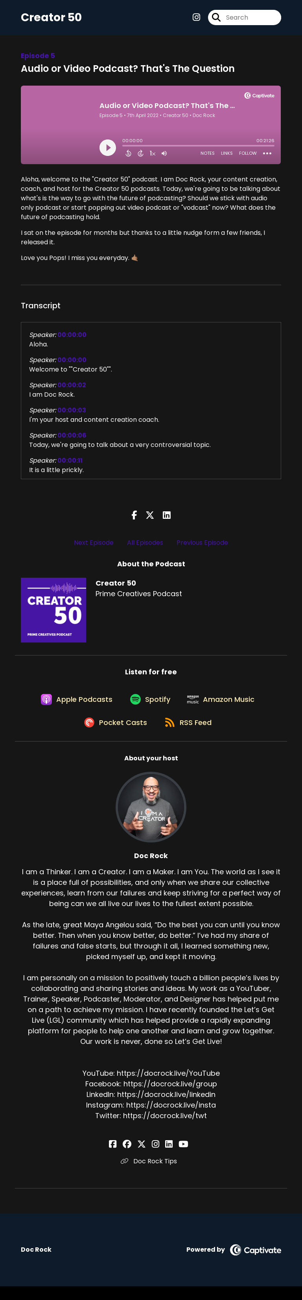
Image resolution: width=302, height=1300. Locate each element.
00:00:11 (70, 464)
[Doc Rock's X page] (146, 1158)
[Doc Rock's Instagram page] (155, 1158)
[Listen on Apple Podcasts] (72, 708)
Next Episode (94, 546)
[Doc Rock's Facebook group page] (135, 1158)
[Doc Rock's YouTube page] (175, 1158)
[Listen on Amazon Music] (224, 708)
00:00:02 (71, 388)
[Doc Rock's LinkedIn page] (164, 1158)
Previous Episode (202, 546)
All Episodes (145, 546)
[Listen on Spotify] (149, 708)
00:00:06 (72, 438)
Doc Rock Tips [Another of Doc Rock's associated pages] (151, 1174)
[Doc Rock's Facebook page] (126, 1158)
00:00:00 (72, 338)
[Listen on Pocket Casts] (113, 736)
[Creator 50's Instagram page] (196, 19)
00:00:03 (71, 413)
